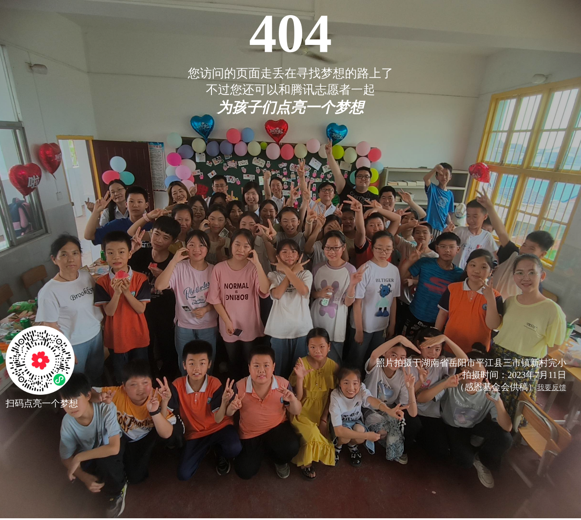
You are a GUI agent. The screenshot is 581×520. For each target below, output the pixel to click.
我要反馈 (551, 388)
